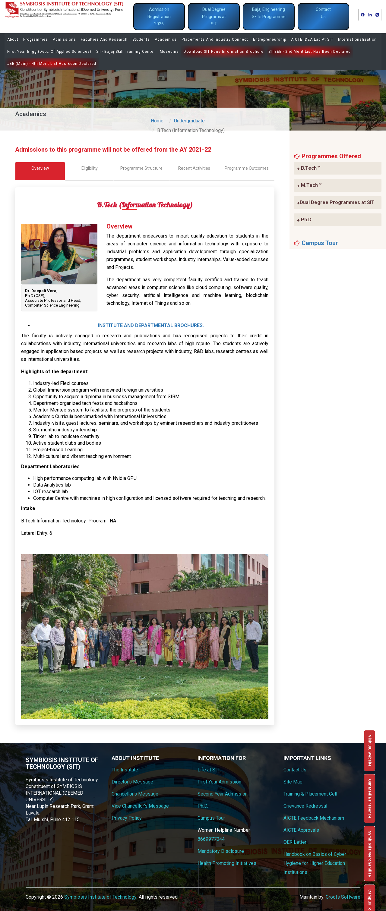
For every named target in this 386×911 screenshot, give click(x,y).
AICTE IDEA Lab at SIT (312, 39)
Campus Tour (320, 243)
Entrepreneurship (269, 39)
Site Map (292, 782)
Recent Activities (194, 168)
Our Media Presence (370, 798)
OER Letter (294, 842)
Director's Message (132, 782)
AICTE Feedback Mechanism (313, 818)
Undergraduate (189, 121)
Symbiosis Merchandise (370, 854)
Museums (169, 51)
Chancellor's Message (135, 794)
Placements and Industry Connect (215, 39)
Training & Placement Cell (310, 794)
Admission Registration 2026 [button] (159, 16)
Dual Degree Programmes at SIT (336, 202)
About (12, 39)
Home (157, 121)
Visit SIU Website (370, 751)
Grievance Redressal (305, 806)
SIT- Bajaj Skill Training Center (125, 51)
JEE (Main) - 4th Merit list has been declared (51, 63)
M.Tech (309, 185)
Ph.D (304, 219)
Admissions (64, 39)
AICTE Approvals (301, 830)
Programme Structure (141, 168)
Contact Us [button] (323, 13)
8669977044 (211, 839)
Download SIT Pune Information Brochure (224, 51)
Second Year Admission (223, 794)
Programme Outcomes (247, 168)
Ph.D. (203, 806)
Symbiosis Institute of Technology (100, 897)
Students (141, 39)
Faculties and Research (104, 39)
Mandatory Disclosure (221, 851)
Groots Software (343, 897)
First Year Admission (219, 782)
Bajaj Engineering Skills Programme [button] (269, 13)
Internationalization (357, 39)
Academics (166, 39)
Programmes (35, 39)
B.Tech (309, 168)
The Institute (125, 770)
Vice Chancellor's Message (140, 806)
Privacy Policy (127, 818)
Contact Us (294, 770)
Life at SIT (209, 770)
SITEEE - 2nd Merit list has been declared (309, 51)
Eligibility (89, 168)
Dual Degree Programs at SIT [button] (214, 16)
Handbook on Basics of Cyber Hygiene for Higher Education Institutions (314, 863)
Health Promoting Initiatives (227, 863)
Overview (40, 168)
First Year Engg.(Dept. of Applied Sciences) (49, 51)
